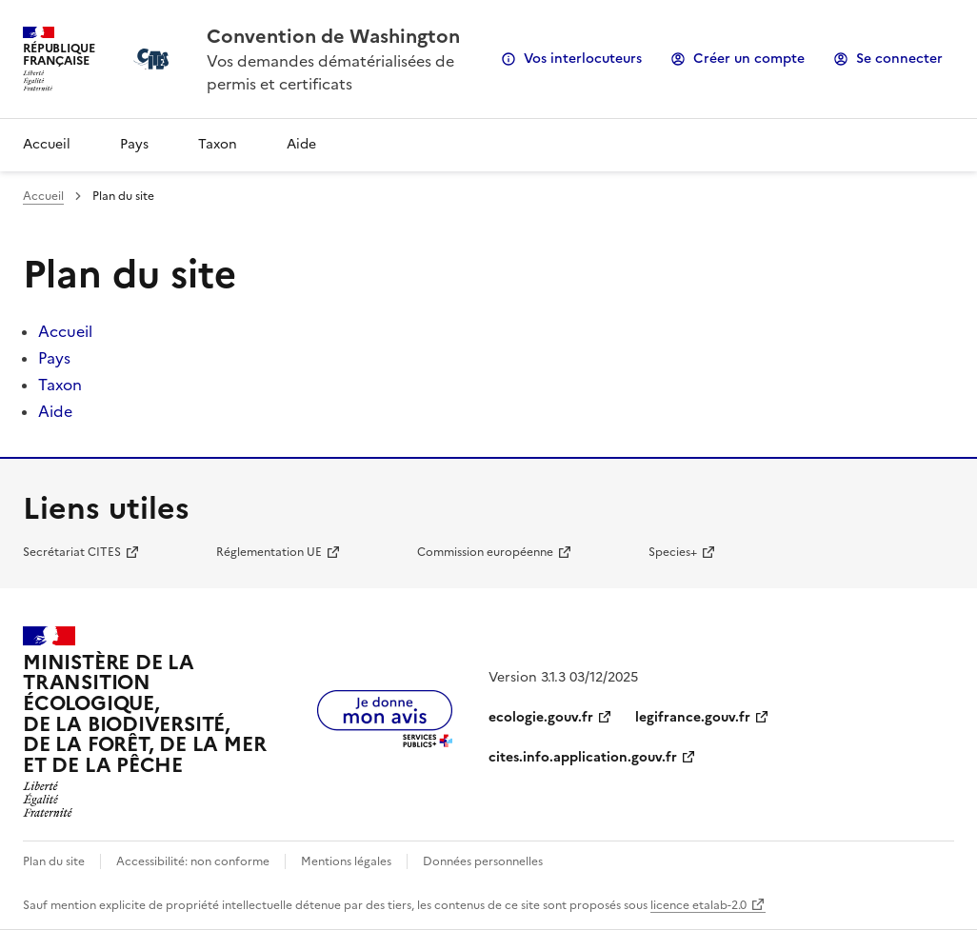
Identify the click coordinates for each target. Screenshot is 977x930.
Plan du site (54, 861)
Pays (134, 144)
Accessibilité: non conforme (192, 861)
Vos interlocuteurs (583, 59)
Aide (301, 144)
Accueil (46, 144)
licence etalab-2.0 (698, 905)
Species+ (672, 552)
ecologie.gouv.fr (540, 717)
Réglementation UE (269, 552)
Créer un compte (749, 59)
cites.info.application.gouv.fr (582, 757)
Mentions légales (346, 861)
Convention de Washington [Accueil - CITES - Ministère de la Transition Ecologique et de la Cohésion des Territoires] (333, 36)
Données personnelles (483, 861)
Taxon (217, 144)
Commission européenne (485, 552)
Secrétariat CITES (72, 552)
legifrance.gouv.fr (692, 717)
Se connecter (899, 59)
